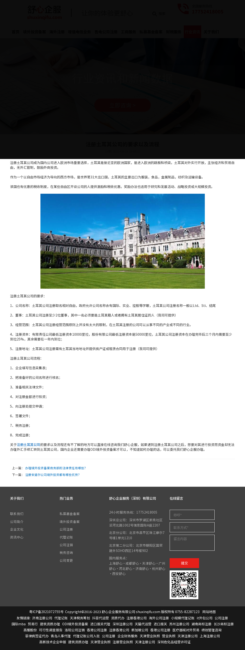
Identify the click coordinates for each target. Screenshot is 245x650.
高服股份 (30, 629)
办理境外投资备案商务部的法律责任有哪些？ (56, 468)
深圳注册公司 (122, 623)
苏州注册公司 (179, 623)
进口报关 (160, 623)
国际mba (18, 623)
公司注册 (66, 529)
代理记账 (66, 537)
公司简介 (16, 521)
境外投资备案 (70, 521)
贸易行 (33, 623)
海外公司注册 (159, 617)
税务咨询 (66, 552)
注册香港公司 (137, 617)
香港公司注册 (97, 629)
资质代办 (117, 617)
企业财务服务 (127, 635)
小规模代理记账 (183, 617)
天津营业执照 (150, 635)
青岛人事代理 (61, 635)
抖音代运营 (100, 617)
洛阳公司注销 (75, 629)
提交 (184, 562)
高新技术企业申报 (52, 641)
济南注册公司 (42, 617)
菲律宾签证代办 (37, 635)
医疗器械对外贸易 (186, 629)
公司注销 (66, 544)
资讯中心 (16, 537)
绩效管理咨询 (211, 629)
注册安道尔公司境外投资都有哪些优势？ (53, 474)
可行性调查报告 (50, 629)
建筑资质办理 (50, 623)
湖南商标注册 (201, 623)
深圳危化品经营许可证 (174, 641)
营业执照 (168, 635)
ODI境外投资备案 (75, 623)
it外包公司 (204, 617)
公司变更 (66, 560)
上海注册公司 (210, 635)
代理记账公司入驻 (86, 635)
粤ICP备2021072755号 (46, 611)
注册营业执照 (123, 641)
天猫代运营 (143, 623)
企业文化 (16, 529)
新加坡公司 (139, 629)
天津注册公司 (188, 635)
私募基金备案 (70, 513)
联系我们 (16, 513)
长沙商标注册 (224, 623)
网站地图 (209, 611)
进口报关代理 (100, 623)
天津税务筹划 (80, 617)
